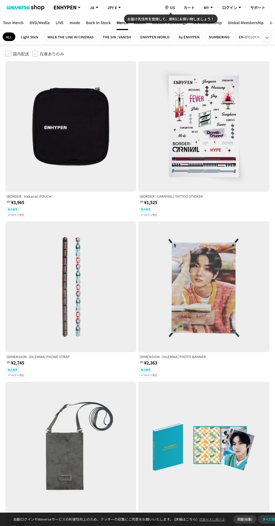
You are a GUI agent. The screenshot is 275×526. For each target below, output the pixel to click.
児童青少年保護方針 (76, 441)
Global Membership (246, 22)
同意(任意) (244, 519)
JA (92, 7)
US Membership (207, 22)
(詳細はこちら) (185, 519)
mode (75, 22)
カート (189, 7)
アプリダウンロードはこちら (247, 491)
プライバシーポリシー (113, 441)
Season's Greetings (169, 22)
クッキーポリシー (195, 441)
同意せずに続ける (212, 519)
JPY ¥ (112, 7)
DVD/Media (40, 22)
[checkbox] (17, 54)
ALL (9, 36)
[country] (169, 7)
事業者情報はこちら (247, 459)
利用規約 (10, 441)
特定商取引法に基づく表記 (156, 441)
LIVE (60, 22)
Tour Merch (13, 22)
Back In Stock (98, 22)
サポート (257, 7)
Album (140, 22)
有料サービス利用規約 (38, 441)
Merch (122, 22)
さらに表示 (137, 404)
